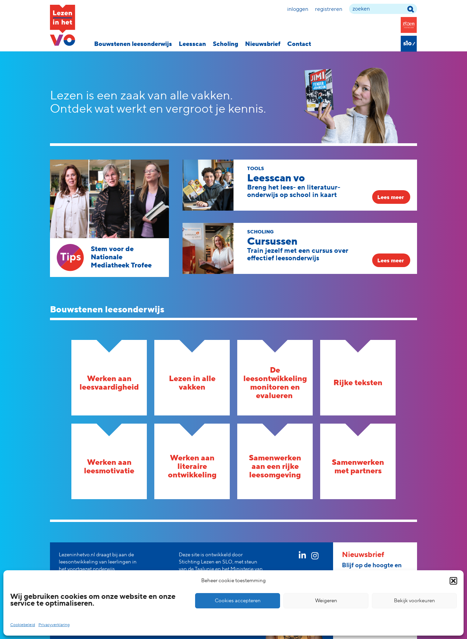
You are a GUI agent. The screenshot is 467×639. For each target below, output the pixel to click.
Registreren (328, 9)
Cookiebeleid (22, 624)
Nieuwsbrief (262, 44)
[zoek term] (383, 9)
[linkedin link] (302, 557)
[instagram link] (315, 557)
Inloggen (297, 9)
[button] (453, 580)
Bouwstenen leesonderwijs (133, 44)
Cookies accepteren (238, 600)
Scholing (225, 44)
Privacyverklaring (54, 624)
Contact (299, 44)
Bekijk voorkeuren (414, 600)
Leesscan (192, 44)
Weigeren (326, 600)
